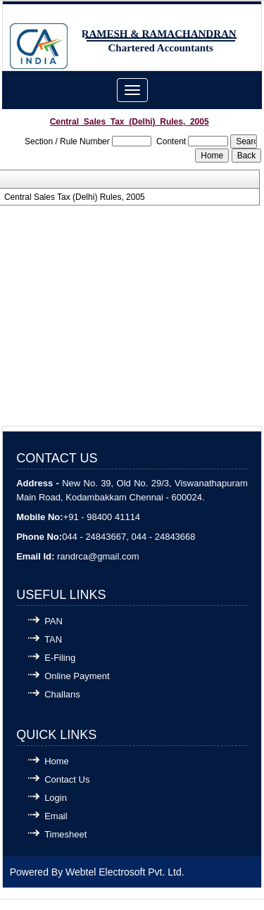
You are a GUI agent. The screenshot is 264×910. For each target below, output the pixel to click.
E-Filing (59, 657)
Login (55, 797)
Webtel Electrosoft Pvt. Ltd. (124, 872)
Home (56, 761)
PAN (53, 621)
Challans (62, 694)
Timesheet (65, 834)
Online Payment (77, 676)
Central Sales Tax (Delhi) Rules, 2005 (74, 197)
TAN (53, 639)
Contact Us (66, 779)
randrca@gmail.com (98, 556)
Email (56, 816)
